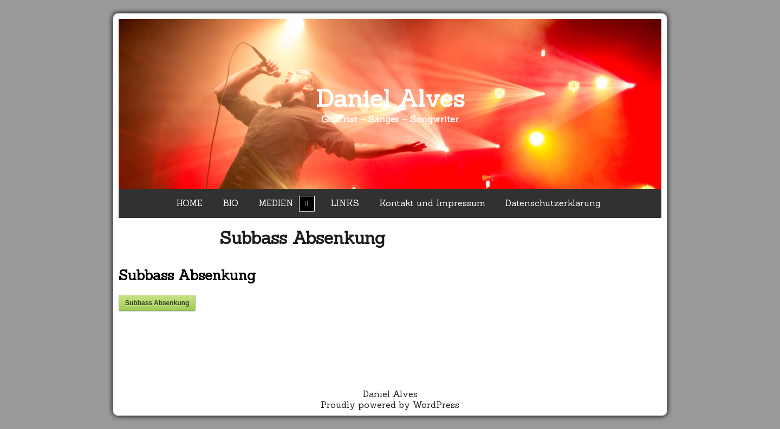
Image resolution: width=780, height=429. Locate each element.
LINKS (344, 202)
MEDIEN (275, 202)
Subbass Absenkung (302, 238)
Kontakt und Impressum (432, 202)
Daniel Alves (390, 98)
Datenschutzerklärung (553, 202)
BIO (230, 202)
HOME (189, 202)
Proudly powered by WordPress (390, 404)
